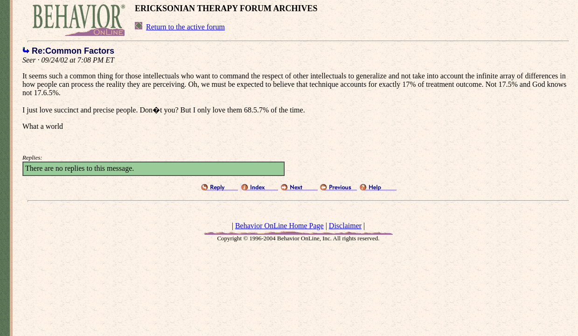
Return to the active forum (185, 27)
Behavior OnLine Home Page (279, 226)
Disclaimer (345, 226)
